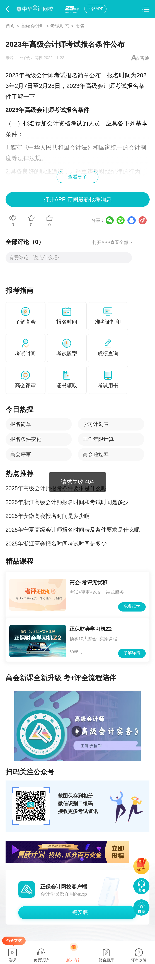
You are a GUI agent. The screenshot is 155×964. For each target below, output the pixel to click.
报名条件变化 (25, 439)
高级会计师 (33, 26)
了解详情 (132, 653)
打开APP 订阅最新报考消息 (77, 199)
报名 (80, 26)
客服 (141, 890)
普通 (144, 58)
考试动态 (59, 26)
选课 (12, 960)
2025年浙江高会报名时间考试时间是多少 (56, 543)
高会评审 (20, 454)
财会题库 (106, 960)
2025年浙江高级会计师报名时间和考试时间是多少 (67, 502)
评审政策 (138, 960)
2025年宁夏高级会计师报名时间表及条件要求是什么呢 (73, 530)
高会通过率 (96, 454)
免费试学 (132, 606)
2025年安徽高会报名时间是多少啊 (48, 516)
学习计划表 (96, 424)
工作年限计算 (98, 439)
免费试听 (41, 960)
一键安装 (77, 912)
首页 (10, 26)
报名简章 (20, 424)
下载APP (95, 8)
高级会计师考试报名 (51, 75)
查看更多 (77, 177)
